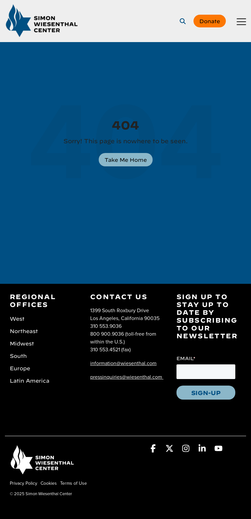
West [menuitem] (17, 318)
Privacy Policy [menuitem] (23, 483)
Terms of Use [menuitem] (73, 483)
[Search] (182, 21)
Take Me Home (126, 159)
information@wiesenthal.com (123, 363)
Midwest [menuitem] (22, 343)
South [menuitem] (18, 355)
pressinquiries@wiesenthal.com (126, 376)
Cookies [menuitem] (49, 483)
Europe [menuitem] (20, 368)
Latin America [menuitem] (29, 380)
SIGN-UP (206, 392)
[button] (241, 21)
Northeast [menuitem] (24, 330)
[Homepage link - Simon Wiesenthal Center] (42, 472)
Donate (209, 20)
